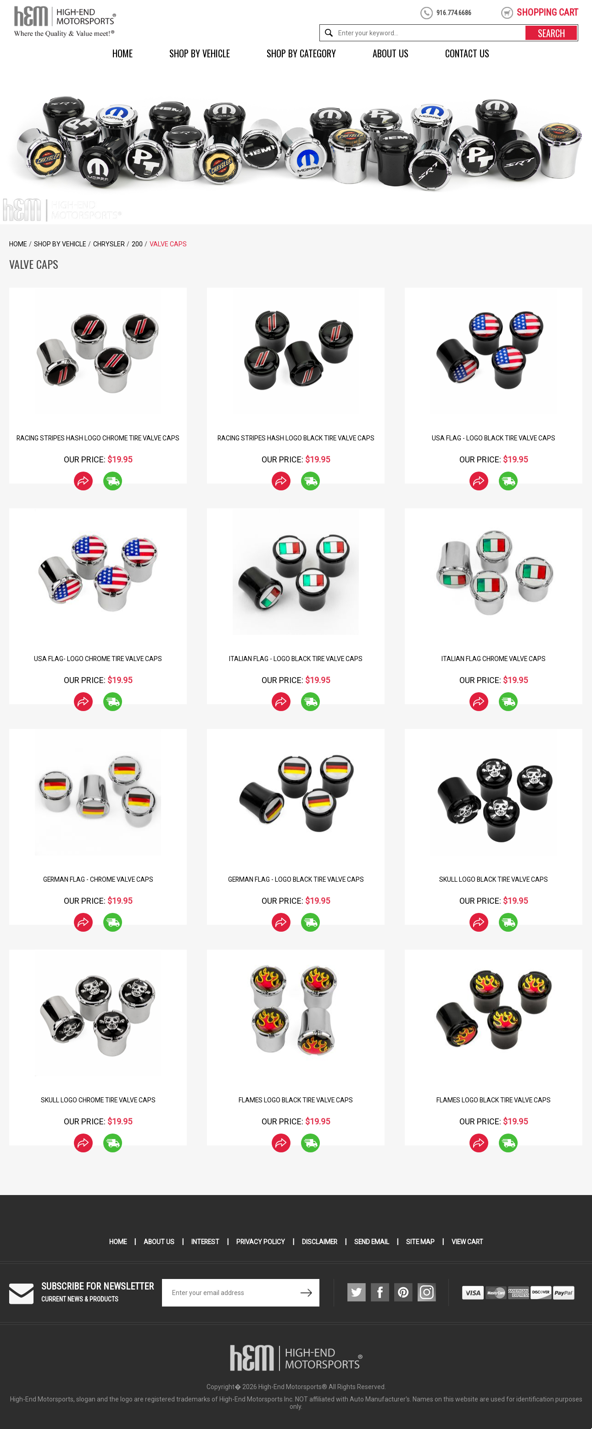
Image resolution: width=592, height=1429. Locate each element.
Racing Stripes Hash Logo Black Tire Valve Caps (296, 438)
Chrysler (109, 244)
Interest (203, 1242)
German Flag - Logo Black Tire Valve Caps (296, 879)
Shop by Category (301, 53)
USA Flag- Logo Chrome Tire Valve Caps (98, 658)
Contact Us (467, 53)
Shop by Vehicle (199, 53)
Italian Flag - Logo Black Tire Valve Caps (295, 658)
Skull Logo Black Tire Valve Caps (493, 879)
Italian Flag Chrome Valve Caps (494, 658)
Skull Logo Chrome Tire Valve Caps (97, 1100)
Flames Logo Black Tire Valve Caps (296, 1100)
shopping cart (547, 12)
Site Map (422, 1242)
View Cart (469, 1242)
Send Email (373, 1242)
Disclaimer (320, 1242)
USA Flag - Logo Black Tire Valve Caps (493, 438)
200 (137, 244)
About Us (390, 53)
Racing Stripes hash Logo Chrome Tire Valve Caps (98, 438)
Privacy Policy (260, 1242)
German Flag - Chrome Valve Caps (98, 879)
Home (122, 53)
